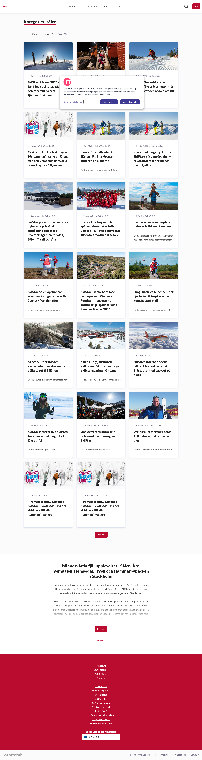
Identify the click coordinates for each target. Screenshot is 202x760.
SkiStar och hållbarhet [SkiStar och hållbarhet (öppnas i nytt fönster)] (101, 723)
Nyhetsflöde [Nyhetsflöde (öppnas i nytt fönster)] (180, 754)
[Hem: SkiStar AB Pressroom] (6, 6)
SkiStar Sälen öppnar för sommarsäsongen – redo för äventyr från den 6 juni (47, 296)
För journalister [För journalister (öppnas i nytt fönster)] (161, 754)
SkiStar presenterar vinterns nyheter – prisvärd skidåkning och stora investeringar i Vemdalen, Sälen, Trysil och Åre (48, 230)
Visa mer (101, 534)
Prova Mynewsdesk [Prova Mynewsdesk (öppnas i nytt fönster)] (140, 754)
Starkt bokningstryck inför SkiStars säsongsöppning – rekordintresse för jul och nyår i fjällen (153, 158)
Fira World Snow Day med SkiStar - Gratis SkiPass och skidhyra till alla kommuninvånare (47, 508)
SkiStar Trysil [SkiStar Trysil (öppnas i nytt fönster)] (101, 711)
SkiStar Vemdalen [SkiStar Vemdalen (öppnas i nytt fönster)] (101, 702)
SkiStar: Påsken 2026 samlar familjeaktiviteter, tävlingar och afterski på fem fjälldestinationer (48, 88)
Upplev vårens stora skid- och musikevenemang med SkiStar (99, 436)
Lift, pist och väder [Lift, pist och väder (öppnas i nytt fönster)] (101, 719)
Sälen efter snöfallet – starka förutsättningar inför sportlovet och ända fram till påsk (154, 88)
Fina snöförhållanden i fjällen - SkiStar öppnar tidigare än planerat (97, 156)
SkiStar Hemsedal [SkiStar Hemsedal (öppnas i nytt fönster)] (101, 707)
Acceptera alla (130, 102)
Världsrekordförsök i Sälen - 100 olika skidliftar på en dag (153, 436)
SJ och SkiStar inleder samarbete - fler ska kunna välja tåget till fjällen (46, 366)
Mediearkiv (92, 6)
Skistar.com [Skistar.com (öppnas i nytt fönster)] (101, 686)
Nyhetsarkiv (74, 6)
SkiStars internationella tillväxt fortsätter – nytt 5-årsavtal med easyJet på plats (152, 368)
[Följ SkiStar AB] (196, 6)
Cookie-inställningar (73, 102)
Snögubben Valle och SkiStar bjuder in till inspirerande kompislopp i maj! (154, 296)
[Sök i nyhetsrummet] (186, 6)
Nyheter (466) (30, 33)
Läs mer (101, 629)
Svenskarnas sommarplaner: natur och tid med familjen (153, 224)
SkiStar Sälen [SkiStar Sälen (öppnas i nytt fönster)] (101, 694)
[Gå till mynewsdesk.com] (13, 755)
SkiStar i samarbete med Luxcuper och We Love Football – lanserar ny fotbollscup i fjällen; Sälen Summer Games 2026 (99, 300)
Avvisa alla (109, 102)
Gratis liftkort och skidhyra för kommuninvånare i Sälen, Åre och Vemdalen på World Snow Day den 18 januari (48, 158)
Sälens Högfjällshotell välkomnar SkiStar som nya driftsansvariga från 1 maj (100, 366)
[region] (102, 92)
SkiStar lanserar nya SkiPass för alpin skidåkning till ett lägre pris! (48, 436)
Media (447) (48, 33)
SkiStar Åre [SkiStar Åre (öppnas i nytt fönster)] (101, 698)
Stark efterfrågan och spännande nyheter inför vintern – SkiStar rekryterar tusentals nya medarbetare (100, 228)
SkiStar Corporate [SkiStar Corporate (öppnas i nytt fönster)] (101, 690)
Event (107, 6)
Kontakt (120, 6)
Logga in (194, 754)
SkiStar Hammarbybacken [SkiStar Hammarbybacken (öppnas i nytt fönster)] (101, 715)
